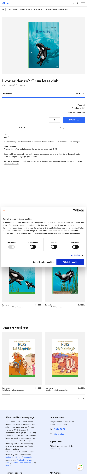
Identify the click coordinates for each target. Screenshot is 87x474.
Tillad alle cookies (71, 262)
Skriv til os (59, 374)
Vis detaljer (75, 255)
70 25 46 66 (59, 369)
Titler (9, 9)
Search (77, 3)
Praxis (7, 403)
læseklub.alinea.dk (11, 164)
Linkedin (67, 452)
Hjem (3, 9)
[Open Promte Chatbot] (80, 467)
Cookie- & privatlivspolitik (24, 467)
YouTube (62, 452)
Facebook (56, 452)
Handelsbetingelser (40, 467)
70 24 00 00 (59, 439)
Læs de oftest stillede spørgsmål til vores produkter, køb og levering (19, 443)
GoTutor (14, 403)
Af (3, 85)
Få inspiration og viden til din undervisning (61, 387)
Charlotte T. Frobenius (14, 85)
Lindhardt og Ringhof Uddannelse (18, 397)
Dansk (15, 9)
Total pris (81, 105)
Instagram (51, 452)
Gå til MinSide (56, 418)
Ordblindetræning (26, 403)
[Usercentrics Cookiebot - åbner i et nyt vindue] (74, 210)
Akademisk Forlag (24, 400)
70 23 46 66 (15, 425)
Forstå (8, 406)
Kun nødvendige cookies (43, 262)
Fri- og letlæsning (26, 9)
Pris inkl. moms (72, 112)
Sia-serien (39, 9)
